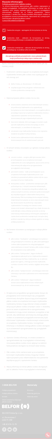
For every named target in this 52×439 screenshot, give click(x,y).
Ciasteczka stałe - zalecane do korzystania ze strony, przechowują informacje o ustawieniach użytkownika (28, 39)
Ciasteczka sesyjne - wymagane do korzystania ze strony (27, 30)
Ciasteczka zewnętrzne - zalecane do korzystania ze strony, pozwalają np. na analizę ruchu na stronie (28, 49)
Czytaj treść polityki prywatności (13, 20)
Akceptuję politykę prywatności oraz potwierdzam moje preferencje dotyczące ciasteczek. (26, 57)
